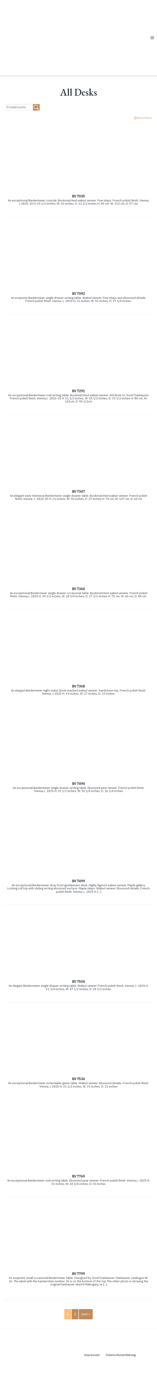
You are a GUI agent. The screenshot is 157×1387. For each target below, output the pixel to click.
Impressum (92, 1373)
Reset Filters (144, 136)
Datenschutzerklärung (124, 1373)
